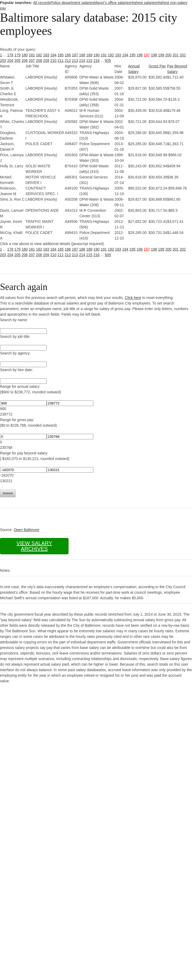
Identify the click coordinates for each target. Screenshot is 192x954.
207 (32, 60)
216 (96, 60)
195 (132, 55)
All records (41, 3)
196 (140, 55)
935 (108, 60)
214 (82, 60)
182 (39, 55)
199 (161, 55)
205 (18, 60)
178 (10, 55)
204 (10, 60)
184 (53, 55)
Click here (133, 298)
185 (60, 55)
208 (39, 60)
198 (154, 55)
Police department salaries (72, 3)
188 (82, 55)
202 (183, 55)
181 (32, 55)
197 (147, 55)
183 (46, 55)
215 (89, 60)
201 (175, 55)
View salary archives (34, 546)
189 (89, 55)
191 (104, 55)
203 (3, 60)
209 (46, 60)
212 (68, 60)
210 (53, 60)
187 (75, 55)
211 (60, 60)
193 (118, 55)
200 (168, 55)
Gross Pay (157, 66)
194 (125, 55)
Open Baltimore (26, 530)
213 (75, 60)
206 (25, 60)
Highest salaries (143, 3)
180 (25, 55)
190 (96, 55)
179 (18, 55)
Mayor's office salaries (112, 3)
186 (68, 55)
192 (111, 55)
